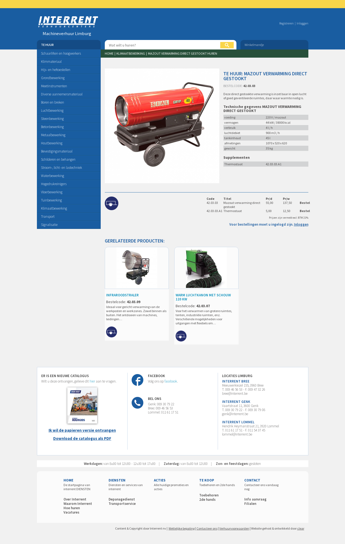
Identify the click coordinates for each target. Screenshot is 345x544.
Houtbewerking (51, 143)
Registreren (286, 23)
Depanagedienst (122, 499)
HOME (68, 480)
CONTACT (252, 480)
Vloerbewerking (51, 192)
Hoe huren (72, 508)
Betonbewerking (52, 127)
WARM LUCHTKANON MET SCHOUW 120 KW (203, 297)
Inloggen (302, 23)
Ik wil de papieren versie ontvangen (82, 430)
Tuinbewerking (51, 200)
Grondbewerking (53, 78)
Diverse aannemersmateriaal (62, 94)
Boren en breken (52, 102)
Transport (48, 216)
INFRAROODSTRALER (122, 295)
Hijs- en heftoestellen (55, 69)
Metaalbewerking (53, 135)
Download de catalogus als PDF (82, 438)
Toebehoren (209, 495)
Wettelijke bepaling (182, 528)
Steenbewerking (52, 118)
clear (300, 528)
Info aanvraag (255, 499)
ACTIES (160, 480)
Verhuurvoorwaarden (234, 528)
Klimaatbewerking (54, 208)
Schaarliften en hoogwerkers (61, 53)
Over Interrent (75, 499)
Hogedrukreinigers (54, 184)
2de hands (207, 499)
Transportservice (122, 503)
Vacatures (71, 512)
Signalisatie (49, 224)
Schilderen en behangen (58, 159)
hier (92, 381)
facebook (170, 381)
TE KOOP (206, 480)
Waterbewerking (52, 175)
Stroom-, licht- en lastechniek (61, 167)
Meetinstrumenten (54, 86)
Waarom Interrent (78, 503)
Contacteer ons (207, 528)
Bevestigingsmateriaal (56, 151)
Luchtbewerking (52, 110)
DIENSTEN (117, 480)
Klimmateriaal (51, 61)
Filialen (250, 503)
